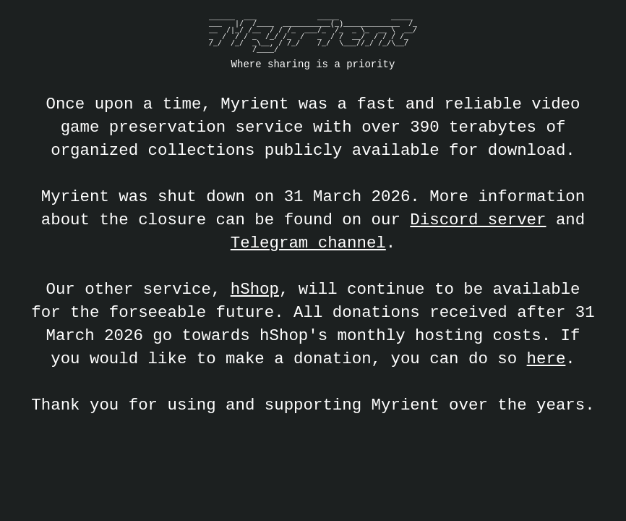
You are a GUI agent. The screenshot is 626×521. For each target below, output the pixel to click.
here (546, 358)
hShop (255, 289)
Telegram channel (308, 243)
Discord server (478, 219)
